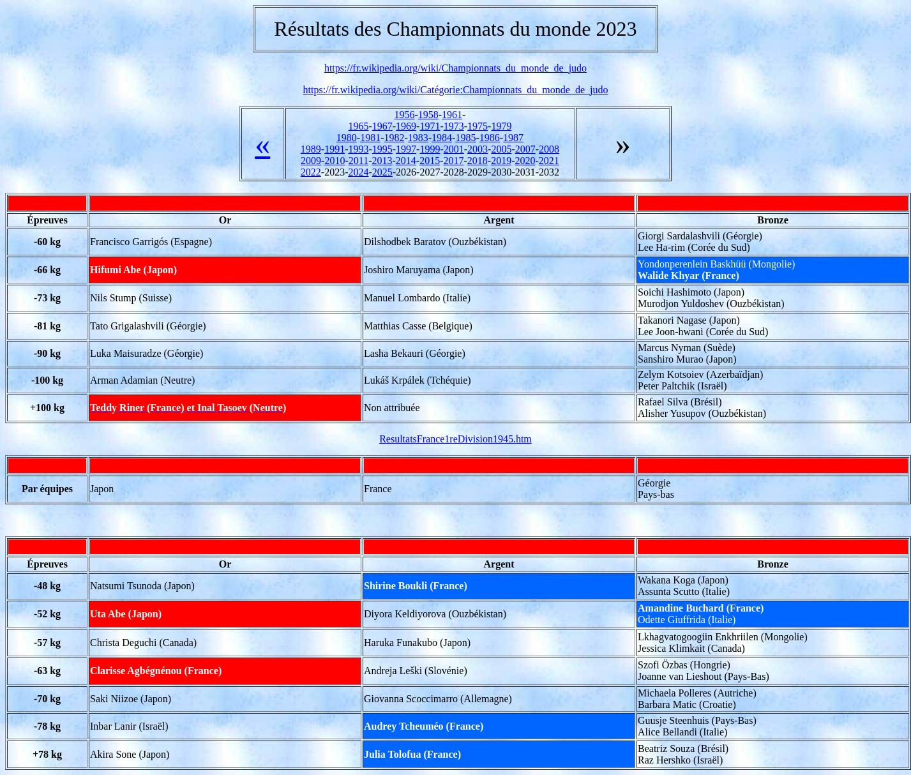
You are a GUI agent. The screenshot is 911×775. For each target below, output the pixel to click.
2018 (477, 160)
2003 (477, 149)
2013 (382, 160)
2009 (311, 160)
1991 (334, 149)
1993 (358, 149)
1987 (513, 137)
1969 (406, 126)
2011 (358, 160)
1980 (346, 137)
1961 (452, 114)
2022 (311, 172)
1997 (406, 149)
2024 (358, 172)
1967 (382, 126)
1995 (382, 149)
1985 (465, 137)
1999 (429, 149)
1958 (428, 114)
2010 (334, 160)
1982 (394, 137)
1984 (442, 137)
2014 (406, 160)
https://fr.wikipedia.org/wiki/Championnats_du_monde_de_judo (455, 68)
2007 (525, 149)
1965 (358, 126)
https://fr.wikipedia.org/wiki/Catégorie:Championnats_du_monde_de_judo (455, 89)
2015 (429, 160)
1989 (311, 149)
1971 (429, 126)
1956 (404, 114)
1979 (501, 126)
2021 (549, 160)
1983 (418, 137)
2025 (382, 172)
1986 (489, 137)
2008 (549, 149)
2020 (525, 160)
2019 (501, 160)
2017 (453, 160)
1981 (370, 137)
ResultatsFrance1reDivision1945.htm (455, 438)
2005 (501, 149)
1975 (477, 126)
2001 (454, 149)
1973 (454, 126)
